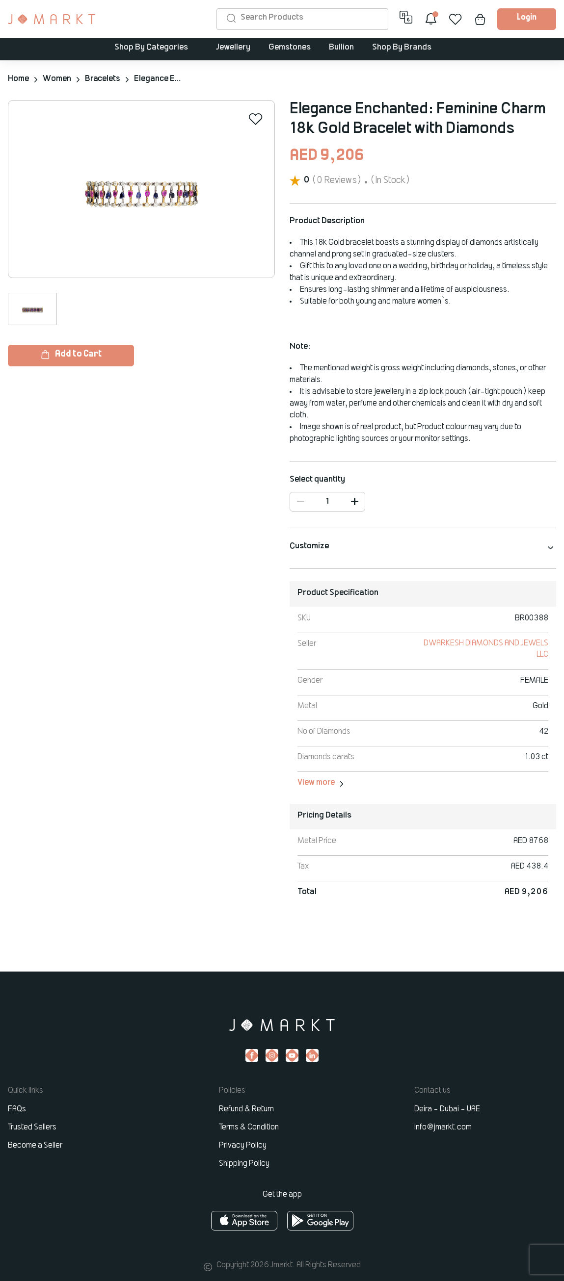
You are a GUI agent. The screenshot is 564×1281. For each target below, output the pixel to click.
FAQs (17, 1109)
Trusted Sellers (32, 1127)
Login (527, 18)
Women (57, 79)
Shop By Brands (401, 48)
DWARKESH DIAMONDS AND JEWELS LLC (500, 649)
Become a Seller (35, 1146)
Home (18, 79)
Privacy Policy (243, 1146)
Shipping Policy (244, 1164)
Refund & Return (246, 1109)
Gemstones (290, 48)
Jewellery (233, 48)
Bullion (341, 48)
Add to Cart (70, 354)
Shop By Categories (151, 48)
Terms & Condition (249, 1127)
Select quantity (317, 479)
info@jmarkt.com (443, 1127)
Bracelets (103, 79)
